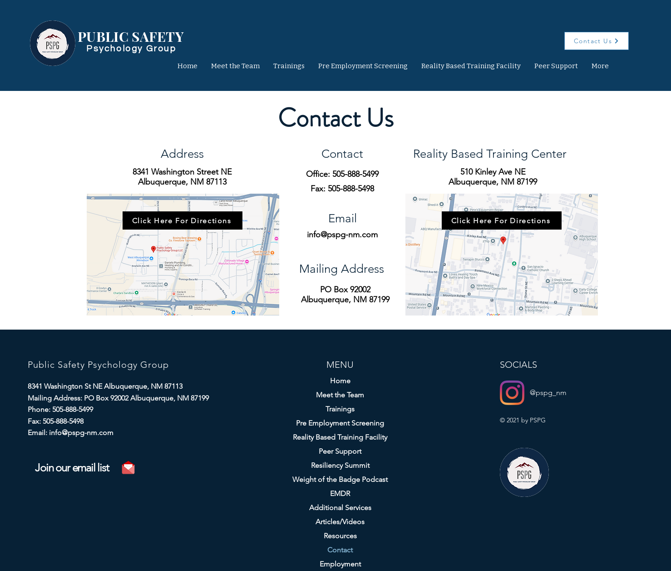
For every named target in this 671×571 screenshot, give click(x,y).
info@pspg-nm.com (342, 235)
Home (340, 380)
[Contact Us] (596, 41)
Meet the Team (340, 395)
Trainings (340, 409)
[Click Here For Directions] (182, 220)
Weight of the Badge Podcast (340, 479)
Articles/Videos (340, 521)
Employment (340, 564)
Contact (340, 550)
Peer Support (340, 451)
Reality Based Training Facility (340, 437)
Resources (340, 535)
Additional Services (340, 507)
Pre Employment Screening (340, 423)
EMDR (340, 493)
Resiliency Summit (340, 465)
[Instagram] (512, 393)
